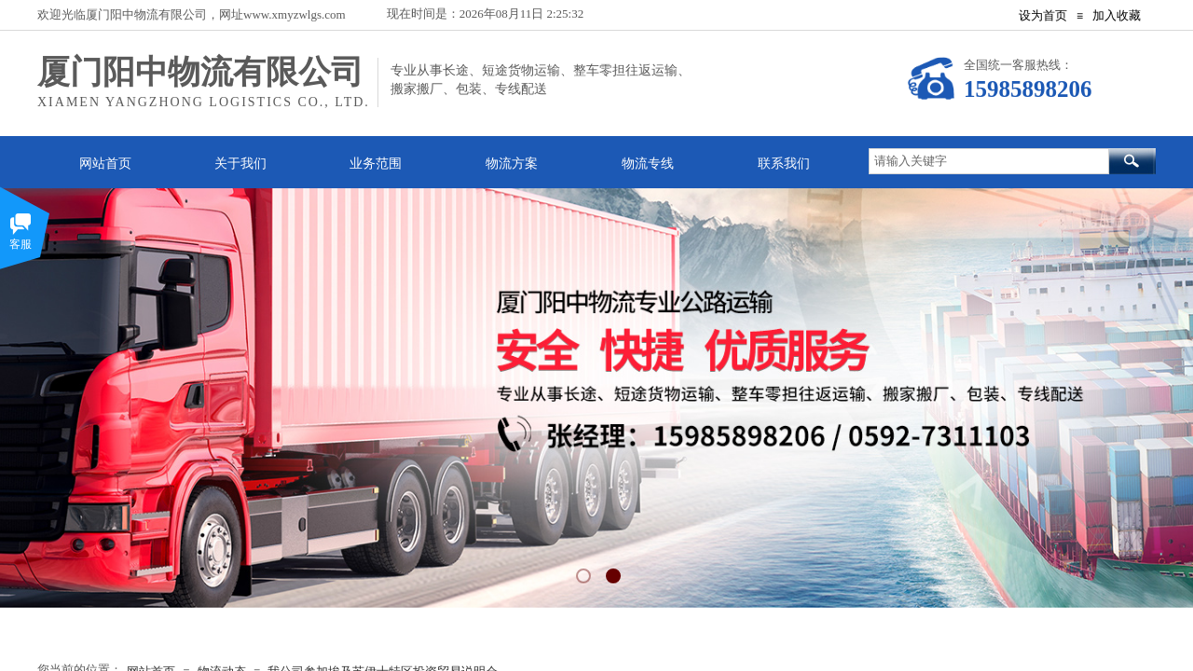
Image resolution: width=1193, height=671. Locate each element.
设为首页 (1043, 15)
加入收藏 (1116, 15)
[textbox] (989, 161)
